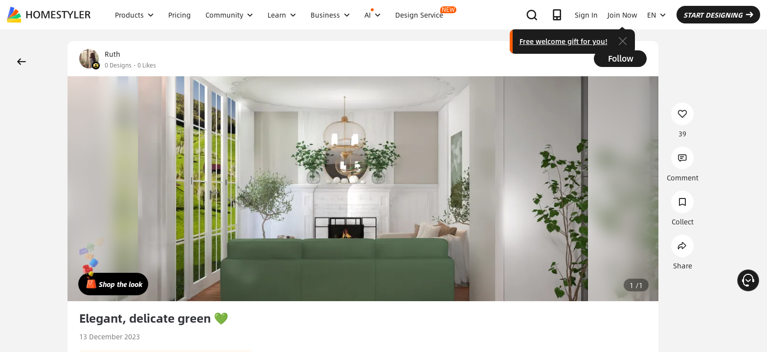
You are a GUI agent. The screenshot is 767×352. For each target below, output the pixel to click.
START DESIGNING (718, 14)
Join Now (622, 14)
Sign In (586, 14)
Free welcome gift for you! (563, 41)
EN (656, 14)
